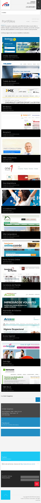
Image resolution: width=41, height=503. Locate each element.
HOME (27, 21)
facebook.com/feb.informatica (10, 424)
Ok (37, 484)
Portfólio (35, 21)
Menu (4, 12)
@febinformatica (6, 459)
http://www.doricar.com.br (27, 464)
